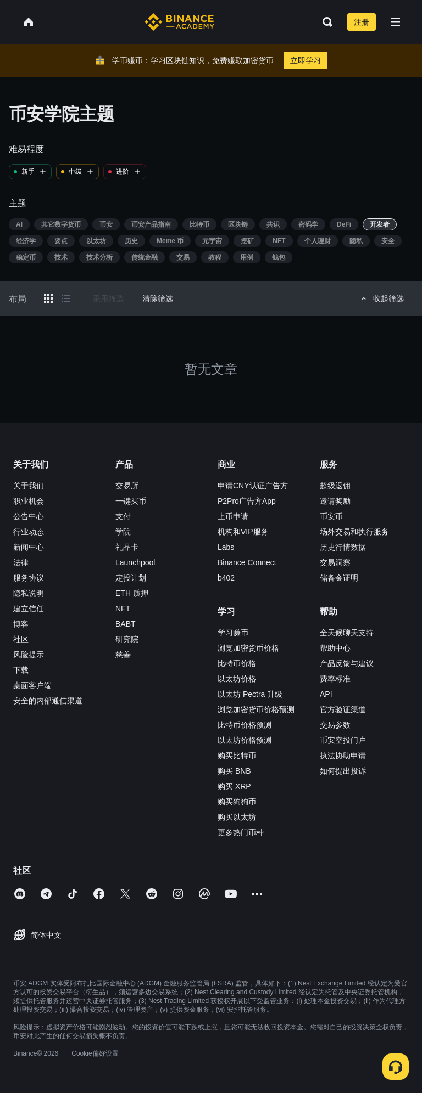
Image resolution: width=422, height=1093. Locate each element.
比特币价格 (237, 663)
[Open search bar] (324, 22)
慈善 (123, 654)
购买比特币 (237, 755)
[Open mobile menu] (395, 22)
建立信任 (28, 608)
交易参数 (335, 724)
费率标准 (335, 678)
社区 (21, 639)
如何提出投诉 (343, 771)
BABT (125, 623)
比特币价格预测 (244, 724)
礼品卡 (126, 547)
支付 (123, 516)
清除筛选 (157, 298)
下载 (21, 670)
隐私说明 (28, 593)
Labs (226, 547)
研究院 (126, 639)
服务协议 (28, 577)
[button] (395, 22)
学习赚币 (233, 632)
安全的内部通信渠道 (47, 700)
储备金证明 (339, 577)
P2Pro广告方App (247, 501)
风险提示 (28, 654)
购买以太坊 (237, 817)
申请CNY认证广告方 (253, 485)
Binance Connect (247, 562)
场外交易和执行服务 (354, 531)
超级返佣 (335, 485)
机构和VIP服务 (243, 531)
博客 (21, 623)
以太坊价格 (237, 678)
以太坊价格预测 (244, 740)
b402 (226, 577)
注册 (361, 22)
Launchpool (135, 562)
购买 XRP (234, 786)
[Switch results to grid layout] (48, 298)
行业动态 (28, 531)
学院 (123, 531)
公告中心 (28, 516)
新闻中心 (28, 547)
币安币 (331, 516)
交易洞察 (335, 562)
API (326, 694)
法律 (21, 562)
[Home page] (179, 22)
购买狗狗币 (237, 801)
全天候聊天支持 (347, 632)
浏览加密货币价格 (248, 648)
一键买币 (130, 501)
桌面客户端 (32, 685)
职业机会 (28, 501)
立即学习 (305, 60)
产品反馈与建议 (347, 663)
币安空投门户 (343, 740)
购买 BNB (234, 771)
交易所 (126, 485)
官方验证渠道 (343, 709)
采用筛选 (108, 298)
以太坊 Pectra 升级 (250, 694)
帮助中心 (335, 648)
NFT (122, 608)
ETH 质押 (131, 593)
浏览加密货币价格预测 (256, 709)
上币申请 (233, 516)
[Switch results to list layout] (66, 298)
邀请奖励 (335, 501)
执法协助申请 (343, 755)
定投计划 (130, 577)
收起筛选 (381, 298)
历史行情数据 (343, 547)
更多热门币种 (241, 832)
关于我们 (28, 485)
